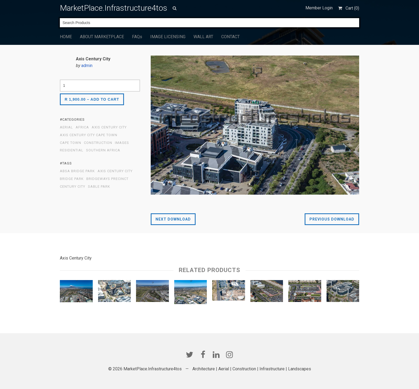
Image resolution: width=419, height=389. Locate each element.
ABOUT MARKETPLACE (102, 36)
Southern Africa (103, 150)
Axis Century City (109, 127)
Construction (98, 143)
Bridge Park (72, 179)
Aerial (66, 127)
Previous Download (331, 219)
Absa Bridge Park (77, 171)
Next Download (173, 219)
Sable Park (99, 186)
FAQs (137, 36)
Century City (72, 186)
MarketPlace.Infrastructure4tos (113, 8)
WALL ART (203, 36)
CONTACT (230, 36)
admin (86, 65)
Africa (82, 127)
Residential (71, 150)
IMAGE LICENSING (167, 36)
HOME (66, 36)
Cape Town (70, 143)
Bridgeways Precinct (107, 179)
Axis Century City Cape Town (88, 135)
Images (122, 143)
